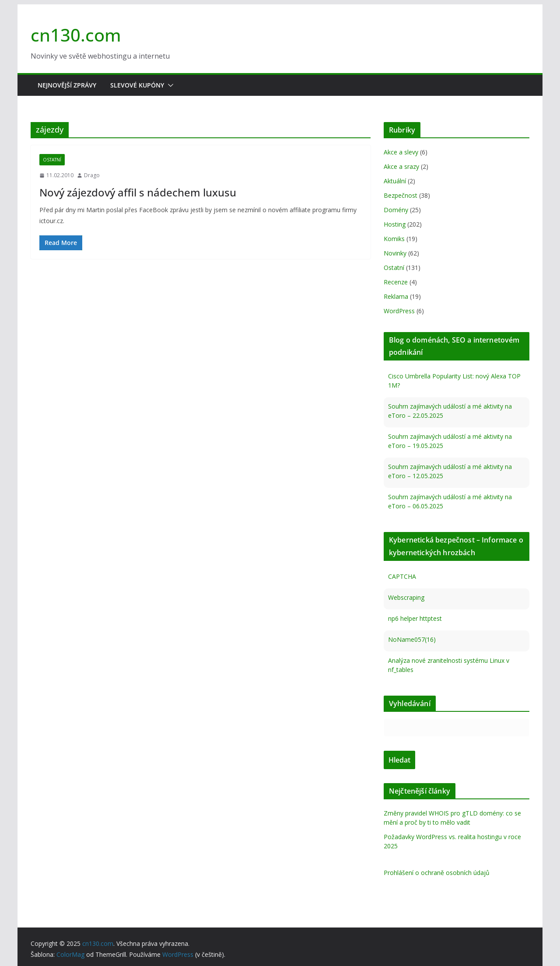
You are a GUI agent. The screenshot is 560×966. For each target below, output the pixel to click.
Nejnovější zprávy (67, 85)
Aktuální (395, 181)
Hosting (395, 224)
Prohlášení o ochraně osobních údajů (437, 872)
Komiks (394, 238)
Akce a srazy (401, 166)
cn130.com (76, 35)
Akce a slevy (401, 152)
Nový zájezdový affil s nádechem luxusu (137, 192)
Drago (92, 175)
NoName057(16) (412, 639)
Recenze (396, 282)
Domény (396, 210)
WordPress (399, 311)
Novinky (395, 253)
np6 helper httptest (415, 618)
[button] (169, 85)
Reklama (396, 296)
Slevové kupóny (137, 85)
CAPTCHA (402, 576)
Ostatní (52, 160)
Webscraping (406, 597)
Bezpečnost (400, 195)
